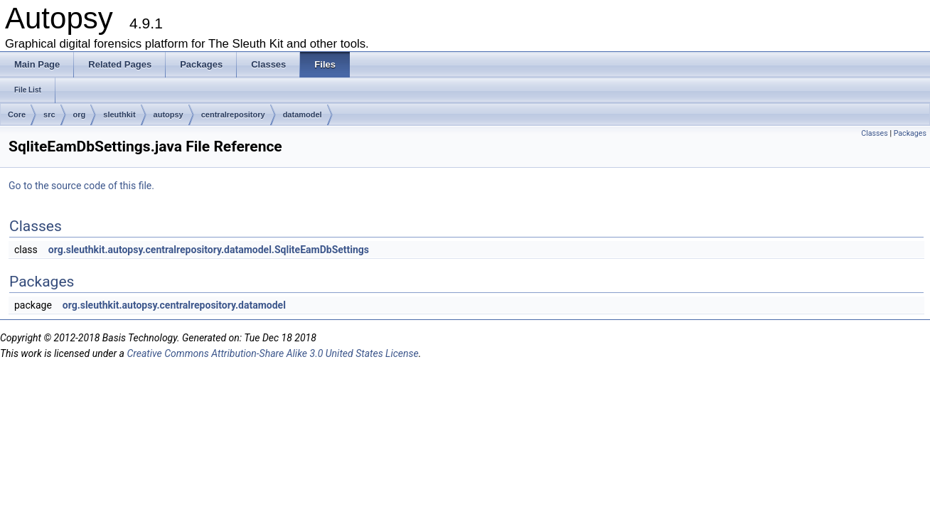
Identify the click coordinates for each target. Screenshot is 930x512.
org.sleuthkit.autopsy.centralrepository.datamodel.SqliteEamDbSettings (208, 249)
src (49, 114)
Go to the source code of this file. (81, 185)
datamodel (302, 114)
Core (17, 114)
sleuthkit (119, 114)
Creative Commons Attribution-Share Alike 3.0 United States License (272, 353)
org (79, 114)
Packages (910, 133)
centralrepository (233, 114)
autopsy (168, 114)
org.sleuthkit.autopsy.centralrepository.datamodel (174, 305)
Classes (874, 133)
